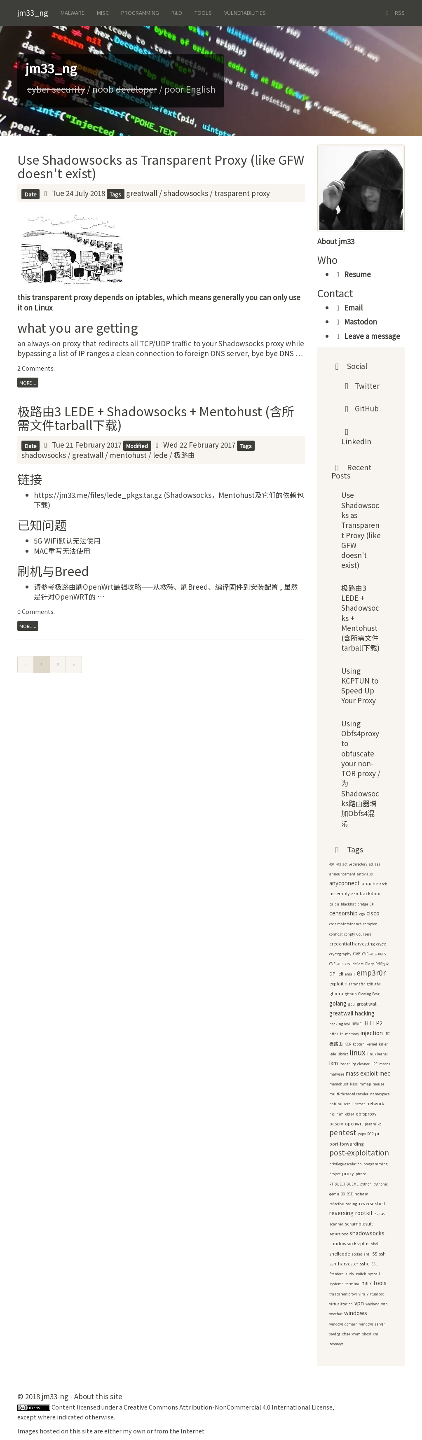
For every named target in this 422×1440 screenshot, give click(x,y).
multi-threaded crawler (348, 1094)
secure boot (338, 1234)
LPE (374, 1064)
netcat (359, 1104)
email (350, 974)
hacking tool (339, 1024)
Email (348, 307)
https (333, 1034)
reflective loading (343, 1204)
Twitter (360, 385)
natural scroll (341, 1104)
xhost (366, 1334)
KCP (348, 1044)
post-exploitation (359, 1152)
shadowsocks (186, 193)
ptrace (361, 1174)
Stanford (336, 1274)
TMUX (367, 1283)
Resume (352, 274)
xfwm (356, 1334)
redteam (361, 1194)
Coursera (364, 934)
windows (355, 1313)
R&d (176, 12)
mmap (365, 1084)
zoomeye (336, 1344)
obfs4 (349, 1114)
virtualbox (375, 1294)
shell (375, 1244)
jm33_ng (32, 12)
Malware (72, 12)
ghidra (336, 993)
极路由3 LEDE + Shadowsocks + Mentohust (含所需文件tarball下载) (155, 418)
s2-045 (379, 1213)
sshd (365, 1263)
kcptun (359, 1044)
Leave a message (367, 336)
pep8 (362, 1134)
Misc (103, 12)
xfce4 (346, 1334)
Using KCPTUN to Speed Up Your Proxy (359, 685)
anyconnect (344, 883)
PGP (370, 1134)
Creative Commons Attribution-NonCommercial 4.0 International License (228, 1407)
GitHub (360, 408)
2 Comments (35, 368)
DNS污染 (382, 964)
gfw (377, 984)
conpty (349, 934)
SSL (374, 1264)
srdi (366, 1254)
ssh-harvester (343, 1263)
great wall (366, 1004)
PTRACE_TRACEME (344, 1184)
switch (360, 1274)
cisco (373, 913)
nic (332, 1114)
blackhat (348, 904)
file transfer (355, 984)
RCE (350, 1194)
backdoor (370, 893)
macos (384, 1064)
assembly (339, 893)
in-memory (349, 1034)
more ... (27, 382)
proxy (348, 1173)
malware (336, 1074)
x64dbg (334, 1334)
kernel (371, 1044)
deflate (358, 964)
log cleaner (361, 1064)
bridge (362, 904)
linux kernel (377, 1054)
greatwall (141, 193)
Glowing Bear (369, 994)
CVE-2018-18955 (374, 954)
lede (160, 455)
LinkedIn (356, 439)
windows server (372, 1324)
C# (371, 904)
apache (369, 883)
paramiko (373, 1124)
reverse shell (372, 1203)
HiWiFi (357, 1024)
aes (377, 864)
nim (340, 1114)
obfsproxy (366, 1114)
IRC (387, 1034)
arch (383, 884)
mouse (378, 1084)
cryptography (340, 954)
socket (357, 1254)
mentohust (128, 455)
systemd (336, 1283)
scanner (336, 1224)
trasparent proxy (242, 193)
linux (357, 1052)
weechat (335, 1314)
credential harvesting (352, 944)
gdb (370, 984)
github (350, 994)
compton (370, 924)
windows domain (343, 1324)
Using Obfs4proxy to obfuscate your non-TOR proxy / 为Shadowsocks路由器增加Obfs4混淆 (360, 773)
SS (374, 1254)
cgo (362, 914)
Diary (369, 964)
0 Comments (35, 611)
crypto (381, 944)
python (366, 1184)
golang (338, 1003)
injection (372, 1033)
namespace (379, 1094)
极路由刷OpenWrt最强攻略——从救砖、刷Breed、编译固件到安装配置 (167, 586)
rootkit (364, 1213)
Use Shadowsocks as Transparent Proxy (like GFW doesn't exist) (160, 166)
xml (376, 1334)
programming (375, 1164)
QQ (343, 1194)
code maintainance (345, 924)
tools (380, 1283)
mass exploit (362, 1073)
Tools (203, 12)
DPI (333, 974)
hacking (365, 1013)
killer (383, 1044)
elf (340, 974)
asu (355, 894)
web (384, 1304)
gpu (351, 1004)
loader (345, 1064)
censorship (343, 913)
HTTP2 (373, 1023)
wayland (373, 1304)
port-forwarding (346, 1144)
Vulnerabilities (245, 12)
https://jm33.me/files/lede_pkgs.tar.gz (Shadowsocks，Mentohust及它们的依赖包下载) (169, 500)
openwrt (354, 1123)
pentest (342, 1132)
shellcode (339, 1254)
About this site (98, 1396)
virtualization (341, 1304)
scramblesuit (359, 1224)
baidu (334, 904)
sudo (349, 1274)
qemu (334, 1194)
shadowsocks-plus (349, 1243)
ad (371, 864)
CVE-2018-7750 (340, 964)
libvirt (343, 1054)
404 (331, 864)
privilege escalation (345, 1164)
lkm (333, 1063)
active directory (354, 864)
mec (385, 1073)
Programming (140, 12)
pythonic (380, 1184)
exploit (336, 983)
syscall (374, 1274)
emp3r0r (371, 972)
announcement (342, 874)
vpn (359, 1303)
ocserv (336, 1123)
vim (362, 1294)
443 (338, 864)
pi (377, 1133)
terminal (353, 1283)
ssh (382, 1254)
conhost (335, 934)
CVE (357, 953)
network (375, 1103)
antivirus (365, 874)
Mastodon (355, 321)
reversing (341, 1213)
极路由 (184, 455)
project (334, 1174)
